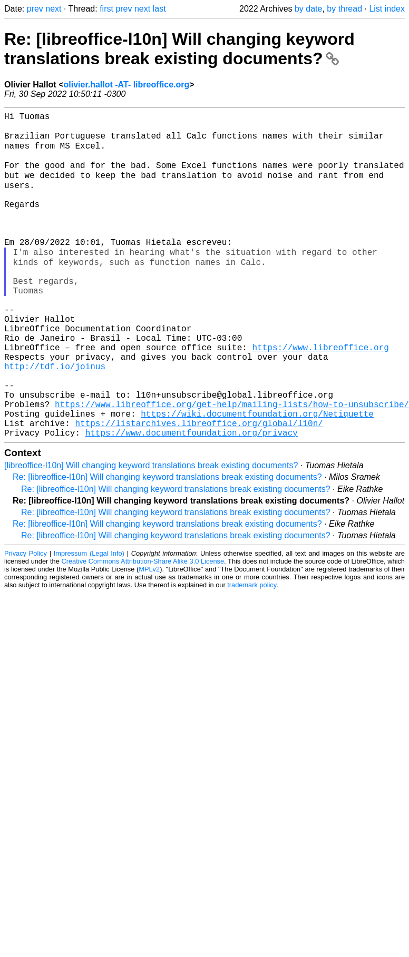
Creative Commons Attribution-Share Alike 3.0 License (143, 629)
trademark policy (251, 653)
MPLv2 (149, 637)
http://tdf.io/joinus (54, 419)
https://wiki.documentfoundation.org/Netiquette (257, 477)
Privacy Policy (25, 621)
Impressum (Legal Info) (89, 621)
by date (308, 8)
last (159, 8)
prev (35, 8)
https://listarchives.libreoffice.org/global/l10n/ (199, 489)
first (106, 8)
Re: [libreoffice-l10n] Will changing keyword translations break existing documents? (179, 48)
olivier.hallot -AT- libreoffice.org (126, 84)
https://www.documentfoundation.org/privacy (191, 500)
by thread (344, 8)
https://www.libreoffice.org (320, 396)
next (53, 8)
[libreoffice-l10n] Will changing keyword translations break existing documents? (151, 533)
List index (387, 8)
